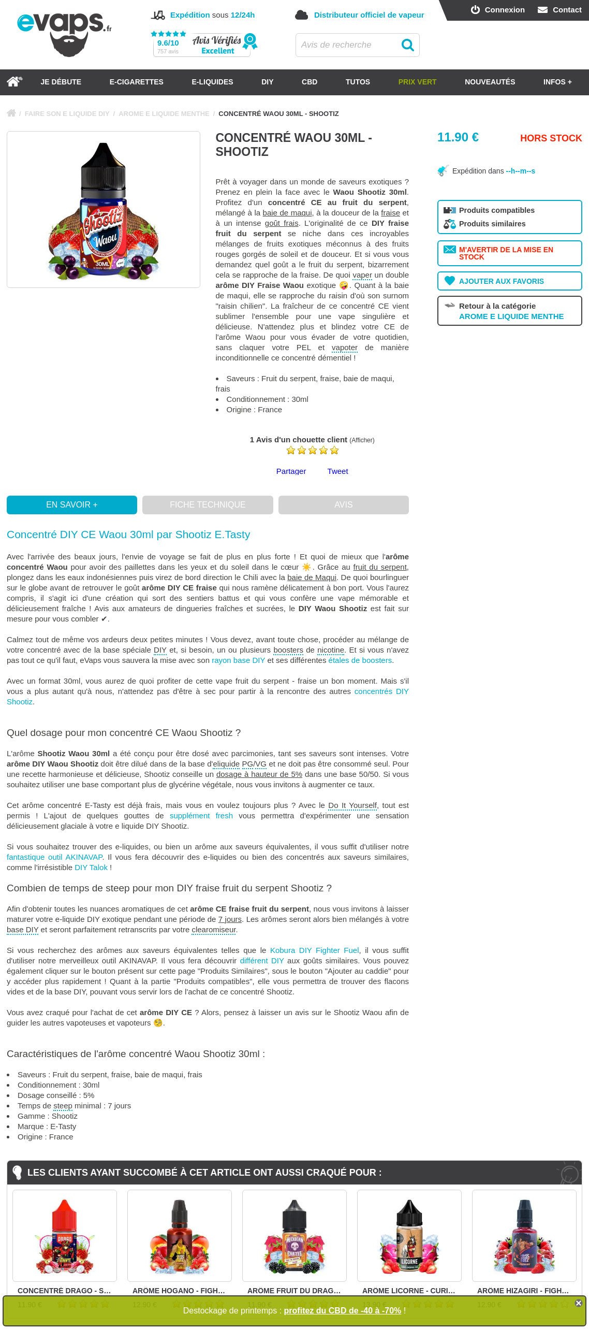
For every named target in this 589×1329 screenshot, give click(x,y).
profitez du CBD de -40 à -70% (343, 1310)
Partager (291, 471)
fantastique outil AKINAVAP (54, 857)
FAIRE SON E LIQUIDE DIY (67, 114)
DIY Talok (91, 867)
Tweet (338, 471)
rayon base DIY (238, 660)
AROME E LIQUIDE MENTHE (164, 114)
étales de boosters (360, 660)
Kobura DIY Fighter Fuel (314, 950)
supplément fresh (201, 815)
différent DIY (262, 960)
